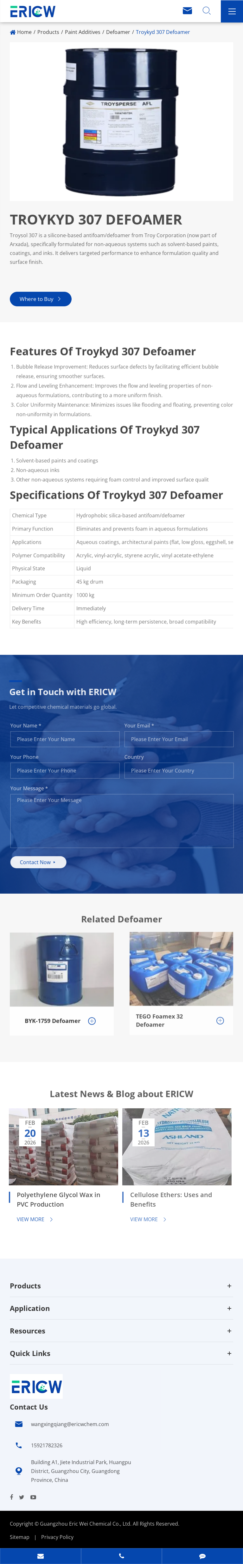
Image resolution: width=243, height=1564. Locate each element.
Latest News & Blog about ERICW (121, 1097)
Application (30, 1308)
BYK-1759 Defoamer (52, 1016)
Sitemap (19, 1537)
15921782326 (46, 1445)
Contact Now (41, 862)
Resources (27, 1330)
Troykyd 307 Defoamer (163, 32)
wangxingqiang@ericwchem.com (70, 1424)
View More (30, 1219)
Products (48, 32)
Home (24, 32)
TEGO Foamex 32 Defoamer (159, 1016)
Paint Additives (82, 32)
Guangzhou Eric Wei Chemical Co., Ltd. (86, 1523)
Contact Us (29, 1406)
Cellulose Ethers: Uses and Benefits (166, 1199)
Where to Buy (40, 299)
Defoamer (118, 32)
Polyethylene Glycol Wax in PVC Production (54, 1199)
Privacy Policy (57, 1537)
